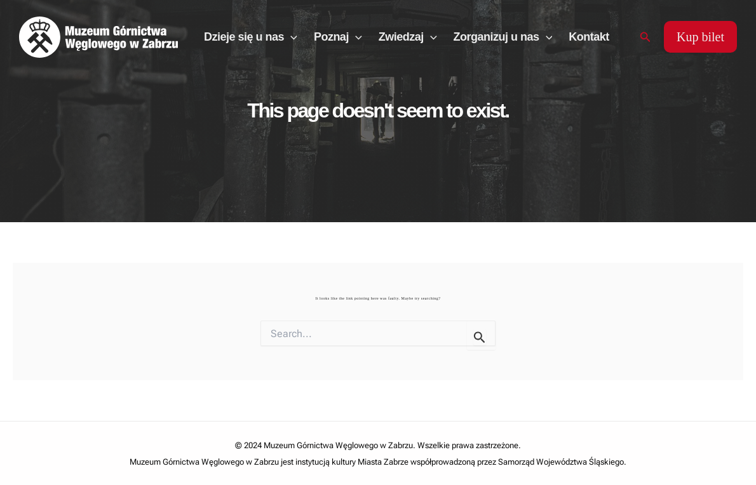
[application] (290, 36)
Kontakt (589, 36)
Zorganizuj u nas (503, 36)
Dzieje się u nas (250, 36)
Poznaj (338, 36)
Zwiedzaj (408, 36)
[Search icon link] (645, 37)
